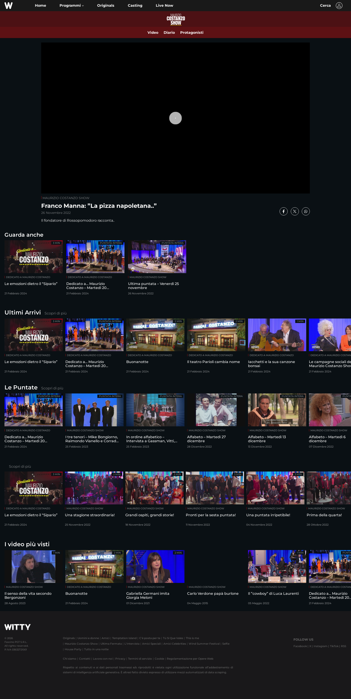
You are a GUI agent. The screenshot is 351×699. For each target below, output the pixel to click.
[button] (72, 5)
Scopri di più (56, 313)
